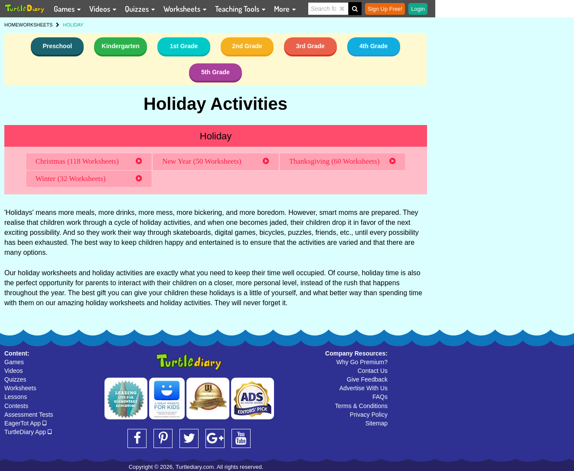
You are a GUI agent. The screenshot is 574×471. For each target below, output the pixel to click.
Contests (16, 405)
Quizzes (15, 379)
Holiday (216, 136)
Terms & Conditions (361, 405)
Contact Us (373, 370)
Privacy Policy (369, 414)
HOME (11, 24)
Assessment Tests (28, 414)
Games (14, 362)
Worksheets (20, 388)
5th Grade (215, 72)
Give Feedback (367, 379)
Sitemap (376, 423)
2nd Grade (247, 46)
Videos (13, 370)
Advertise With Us (363, 388)
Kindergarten (121, 46)
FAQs (380, 396)
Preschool (57, 46)
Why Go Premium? (362, 362)
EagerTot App (25, 423)
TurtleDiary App (28, 431)
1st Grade (184, 46)
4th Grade (373, 46)
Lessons (15, 396)
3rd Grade (310, 46)
